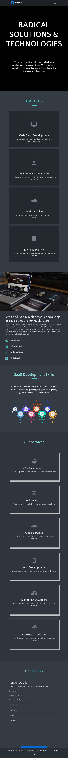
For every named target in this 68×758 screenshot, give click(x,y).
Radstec (16, 2)
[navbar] (54, 3)
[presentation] (24, 740)
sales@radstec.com (22, 700)
